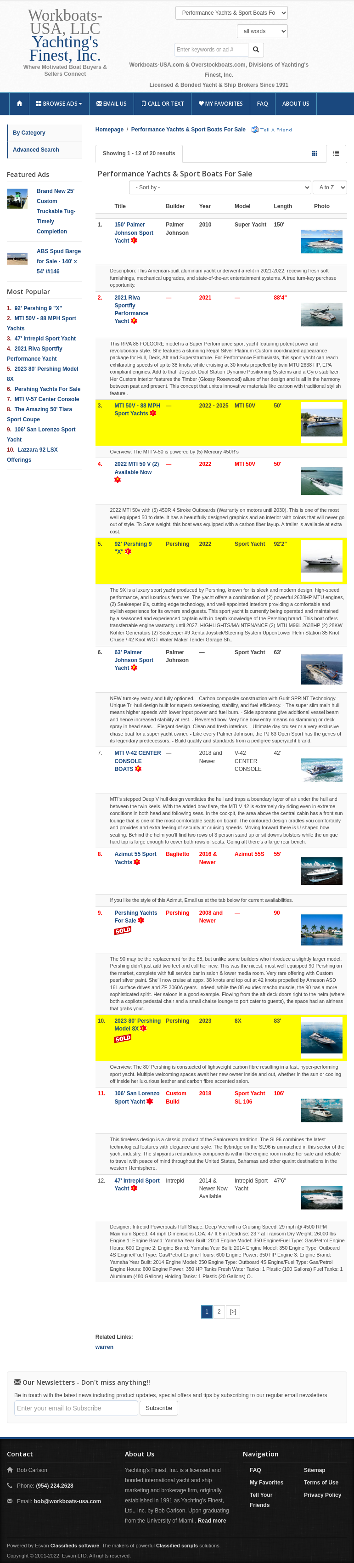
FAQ (262, 104)
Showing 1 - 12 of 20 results (139, 153)
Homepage (110, 129)
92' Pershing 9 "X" (38, 308)
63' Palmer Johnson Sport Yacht (133, 660)
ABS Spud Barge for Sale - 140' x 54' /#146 (59, 261)
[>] (233, 1311)
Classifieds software (75, 1545)
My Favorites (220, 104)
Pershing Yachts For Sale (48, 389)
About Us (295, 104)
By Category (29, 133)
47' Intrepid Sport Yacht (45, 338)
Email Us (111, 104)
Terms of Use (321, 1482)
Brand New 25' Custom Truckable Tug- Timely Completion (56, 211)
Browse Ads (59, 104)
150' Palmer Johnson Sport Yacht (133, 232)
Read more (212, 1521)
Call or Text (162, 104)
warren (104, 1347)
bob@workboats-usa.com (67, 1501)
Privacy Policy (322, 1495)
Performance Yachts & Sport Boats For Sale (188, 129)
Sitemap (315, 1470)
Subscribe (159, 1407)
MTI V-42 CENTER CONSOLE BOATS (137, 761)
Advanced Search (36, 150)
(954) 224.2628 (54, 1486)
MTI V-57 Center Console (47, 399)
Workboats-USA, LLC (65, 35)
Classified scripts (177, 1545)
